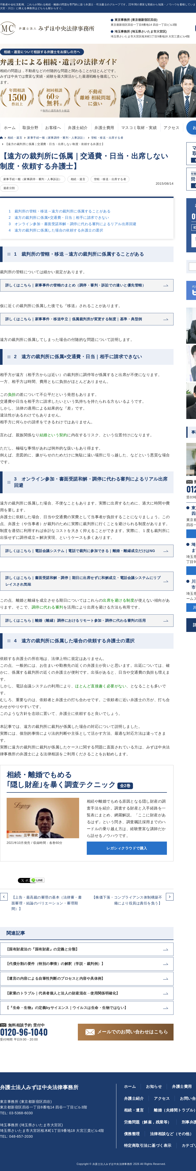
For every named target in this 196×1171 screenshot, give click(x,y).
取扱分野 (30, 127)
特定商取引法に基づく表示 (148, 1145)
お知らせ (154, 1086)
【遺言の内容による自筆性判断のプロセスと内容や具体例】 (55, 978)
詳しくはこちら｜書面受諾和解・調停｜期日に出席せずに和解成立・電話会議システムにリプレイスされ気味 (83, 581)
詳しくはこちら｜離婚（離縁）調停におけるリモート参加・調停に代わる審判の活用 (75, 620)
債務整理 (132, 1134)
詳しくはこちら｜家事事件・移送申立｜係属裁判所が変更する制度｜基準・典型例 (73, 319)
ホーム (10, 127)
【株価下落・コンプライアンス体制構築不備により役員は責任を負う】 (127, 900)
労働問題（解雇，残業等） (148, 1122)
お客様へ (53, 127)
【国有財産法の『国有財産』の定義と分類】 (42, 949)
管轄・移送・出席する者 (107, 137)
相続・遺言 (15, 137)
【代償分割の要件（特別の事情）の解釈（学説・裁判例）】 (55, 964)
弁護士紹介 (78, 127)
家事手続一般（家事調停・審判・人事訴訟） (56, 137)
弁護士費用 (104, 127)
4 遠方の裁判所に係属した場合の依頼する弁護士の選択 (56, 230)
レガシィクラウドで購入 (126, 848)
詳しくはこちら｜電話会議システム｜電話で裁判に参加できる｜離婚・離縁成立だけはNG (80, 551)
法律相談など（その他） (171, 1134)
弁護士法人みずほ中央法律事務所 (39, 1087)
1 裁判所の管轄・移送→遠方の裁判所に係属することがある (60, 211)
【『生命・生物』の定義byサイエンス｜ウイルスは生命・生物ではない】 (66, 1008)
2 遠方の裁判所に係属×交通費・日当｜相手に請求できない (59, 217)
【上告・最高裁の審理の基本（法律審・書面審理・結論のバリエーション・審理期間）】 (46, 903)
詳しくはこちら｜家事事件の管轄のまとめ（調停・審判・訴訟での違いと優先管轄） (75, 285)
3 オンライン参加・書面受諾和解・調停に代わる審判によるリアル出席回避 (73, 224)
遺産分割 (9, 188)
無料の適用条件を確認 (56, 110)
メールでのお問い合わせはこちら (132, 1031)
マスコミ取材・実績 (139, 127)
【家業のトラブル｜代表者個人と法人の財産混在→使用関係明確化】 (62, 993)
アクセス (171, 127)
